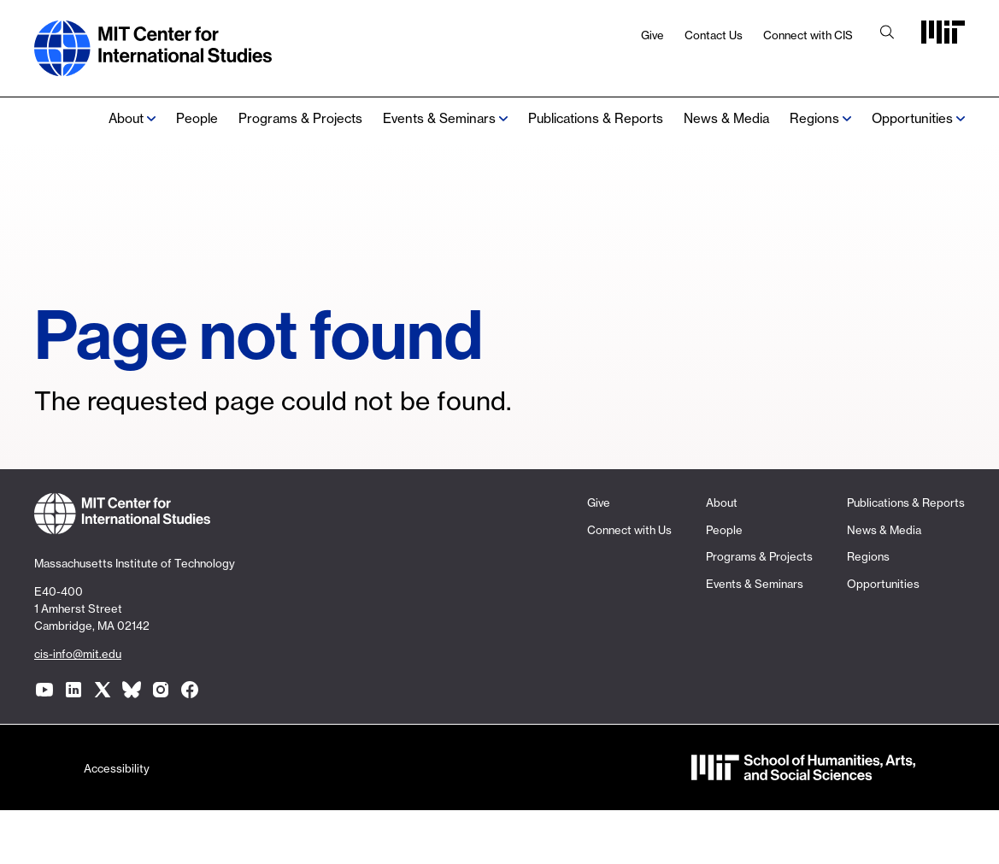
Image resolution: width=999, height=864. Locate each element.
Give (652, 35)
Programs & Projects (300, 118)
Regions (868, 556)
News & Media (726, 118)
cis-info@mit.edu (77, 654)
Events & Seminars (439, 118)
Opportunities (912, 118)
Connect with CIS (808, 35)
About (126, 118)
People (197, 118)
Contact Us (714, 35)
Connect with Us (629, 530)
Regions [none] (814, 118)
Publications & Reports (595, 118)
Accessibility (117, 768)
